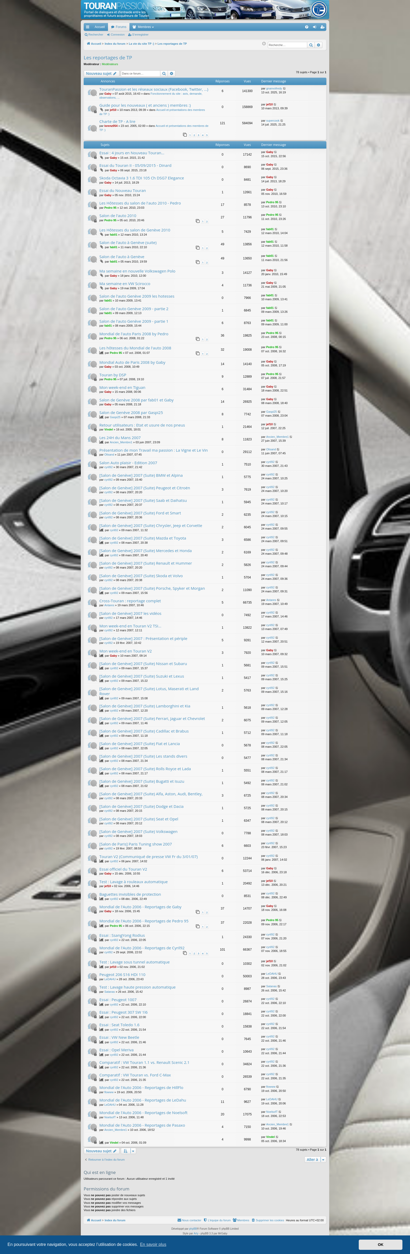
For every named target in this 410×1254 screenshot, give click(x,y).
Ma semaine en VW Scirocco (124, 283)
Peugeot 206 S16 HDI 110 (122, 974)
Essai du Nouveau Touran (122, 190)
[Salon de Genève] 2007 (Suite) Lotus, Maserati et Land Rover (149, 691)
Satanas (109, 991)
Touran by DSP (112, 374)
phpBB (193, 1228)
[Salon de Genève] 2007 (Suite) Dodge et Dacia (141, 806)
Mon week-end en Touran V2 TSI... (130, 625)
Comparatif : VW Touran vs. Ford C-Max (135, 1074)
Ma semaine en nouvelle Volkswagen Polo (137, 271)
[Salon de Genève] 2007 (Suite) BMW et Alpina (141, 475)
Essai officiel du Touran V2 (123, 869)
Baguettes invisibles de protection (130, 894)
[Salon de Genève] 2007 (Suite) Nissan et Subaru (143, 663)
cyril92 (108, 467)
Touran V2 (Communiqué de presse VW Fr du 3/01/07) (148, 856)
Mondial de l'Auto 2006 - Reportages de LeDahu (142, 1100)
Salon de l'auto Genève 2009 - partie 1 (133, 321)
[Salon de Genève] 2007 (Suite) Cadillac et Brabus (144, 731)
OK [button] (381, 1244)
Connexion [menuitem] (315, 28)
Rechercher (95, 34)
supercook (273, 120)
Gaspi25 (115, 417)
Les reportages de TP (108, 57)
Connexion (118, 34)
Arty (196, 1233)
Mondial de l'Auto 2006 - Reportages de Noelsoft (143, 1112)
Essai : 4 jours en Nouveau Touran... (131, 152)
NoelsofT (110, 1117)
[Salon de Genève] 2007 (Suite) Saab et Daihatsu (143, 500)
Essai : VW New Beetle (119, 1037)
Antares (109, 605)
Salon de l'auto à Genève (121, 256)
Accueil (100, 27)
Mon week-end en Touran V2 (125, 651)
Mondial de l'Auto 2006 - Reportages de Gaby (140, 906)
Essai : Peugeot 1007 (117, 999)
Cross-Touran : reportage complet (130, 600)
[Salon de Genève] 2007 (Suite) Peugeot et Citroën (144, 487)
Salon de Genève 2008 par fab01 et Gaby (136, 399)
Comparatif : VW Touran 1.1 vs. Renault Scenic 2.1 (144, 1062)
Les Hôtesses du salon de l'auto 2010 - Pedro (140, 203)
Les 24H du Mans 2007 (120, 437)
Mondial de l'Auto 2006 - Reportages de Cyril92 (142, 947)
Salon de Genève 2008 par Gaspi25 (131, 412)
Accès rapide (89, 28)
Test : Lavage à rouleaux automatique (133, 881)
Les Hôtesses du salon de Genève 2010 (134, 229)
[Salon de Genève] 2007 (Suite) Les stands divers (143, 756)
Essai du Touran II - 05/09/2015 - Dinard (135, 165)
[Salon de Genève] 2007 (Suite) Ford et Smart (140, 512)
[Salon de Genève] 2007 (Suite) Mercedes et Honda (145, 550)
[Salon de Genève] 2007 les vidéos (130, 613)
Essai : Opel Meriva (116, 1049)
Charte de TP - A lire (117, 121)
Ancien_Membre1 (121, 442)
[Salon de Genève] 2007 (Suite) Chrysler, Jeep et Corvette (150, 525)
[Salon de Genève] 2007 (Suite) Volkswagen (138, 831)
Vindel (108, 429)
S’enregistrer (140, 34)
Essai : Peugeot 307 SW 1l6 (123, 1012)
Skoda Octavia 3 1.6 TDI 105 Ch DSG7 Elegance (141, 177)
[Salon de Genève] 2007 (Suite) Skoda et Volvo (141, 575)
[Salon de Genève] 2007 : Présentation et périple (143, 638)
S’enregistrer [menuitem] (323, 28)
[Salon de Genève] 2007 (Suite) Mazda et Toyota (142, 538)
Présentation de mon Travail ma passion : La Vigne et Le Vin (153, 450)
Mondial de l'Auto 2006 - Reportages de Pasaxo (142, 1125)
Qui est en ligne (100, 1172)
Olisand (109, 454)
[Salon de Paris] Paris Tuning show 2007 (135, 844)
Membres (144, 27)
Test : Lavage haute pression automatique (137, 987)
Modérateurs (110, 64)
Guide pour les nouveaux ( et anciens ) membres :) (145, 105)
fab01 (113, 234)
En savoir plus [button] (153, 1244)
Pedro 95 (110, 207)
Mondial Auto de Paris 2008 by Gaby (132, 362)
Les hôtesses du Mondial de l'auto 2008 (135, 347)
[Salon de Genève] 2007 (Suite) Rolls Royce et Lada (145, 768)
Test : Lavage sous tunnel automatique (134, 961)
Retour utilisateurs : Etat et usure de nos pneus (142, 425)
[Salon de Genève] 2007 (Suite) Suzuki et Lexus (141, 676)
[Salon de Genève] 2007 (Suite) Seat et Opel (138, 818)
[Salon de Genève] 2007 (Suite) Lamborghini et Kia (144, 705)
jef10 (113, 109)
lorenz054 (111, 125)
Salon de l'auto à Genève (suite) (128, 242)
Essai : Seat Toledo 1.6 (119, 1024)
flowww (108, 1092)
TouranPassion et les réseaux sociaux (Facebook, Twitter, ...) (153, 89)
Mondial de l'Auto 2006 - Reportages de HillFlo (141, 1087)
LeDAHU (110, 979)
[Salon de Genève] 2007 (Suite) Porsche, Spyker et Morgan (152, 588)
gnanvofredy (274, 88)
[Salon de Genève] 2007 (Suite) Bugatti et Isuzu (141, 781)
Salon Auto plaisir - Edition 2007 (128, 462)
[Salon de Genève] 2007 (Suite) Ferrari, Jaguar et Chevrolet (152, 718)
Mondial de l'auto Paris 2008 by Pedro (133, 333)
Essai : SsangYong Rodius (122, 935)
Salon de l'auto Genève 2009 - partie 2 (133, 308)
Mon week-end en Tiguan (122, 387)
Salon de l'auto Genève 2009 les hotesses (136, 296)
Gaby (108, 93)
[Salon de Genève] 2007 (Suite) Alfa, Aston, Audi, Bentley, (151, 793)
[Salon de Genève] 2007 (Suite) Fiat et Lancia (139, 743)
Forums (121, 27)
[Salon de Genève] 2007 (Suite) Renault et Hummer (145, 563)
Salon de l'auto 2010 (117, 215)
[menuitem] (288, 27)
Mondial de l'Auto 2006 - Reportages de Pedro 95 (144, 920)
